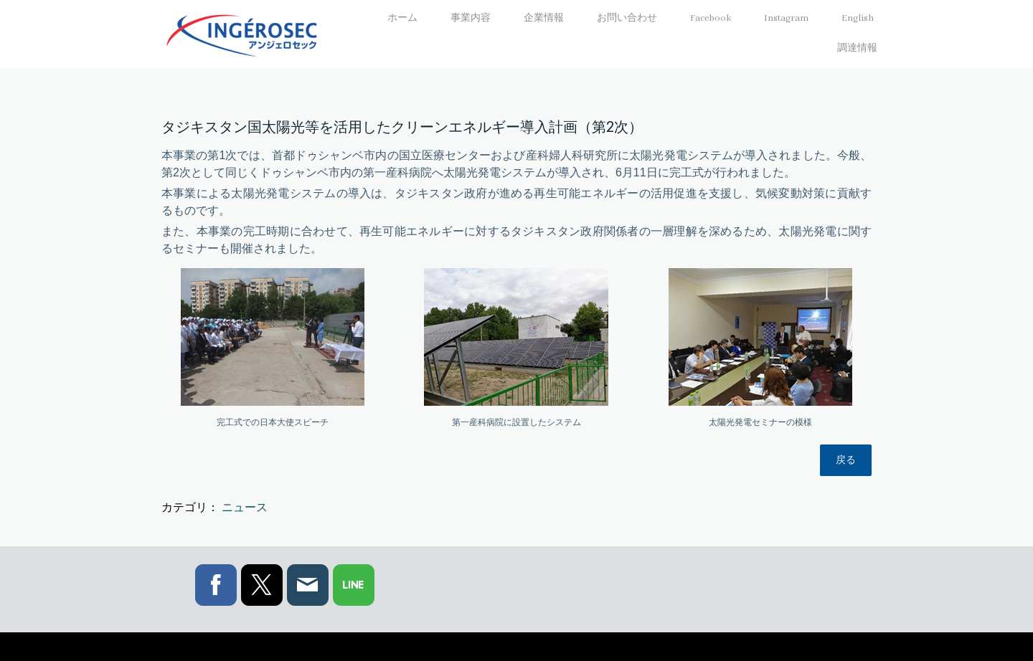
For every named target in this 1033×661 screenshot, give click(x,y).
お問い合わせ (627, 18)
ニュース (245, 507)
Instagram (786, 18)
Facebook (710, 18)
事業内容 (471, 18)
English (857, 18)
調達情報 (857, 48)
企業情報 (544, 18)
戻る (846, 459)
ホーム (402, 18)
